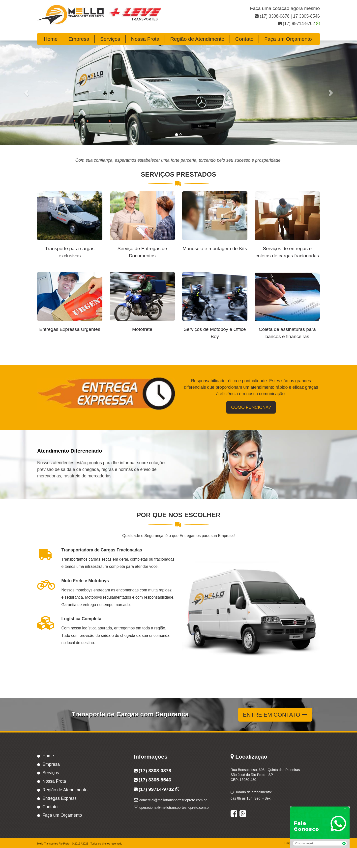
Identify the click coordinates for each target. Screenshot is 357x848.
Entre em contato (275, 714)
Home (51, 39)
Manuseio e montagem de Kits (214, 248)
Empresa (78, 39)
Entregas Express (59, 798)
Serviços (110, 39)
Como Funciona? (251, 407)
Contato (244, 39)
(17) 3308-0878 (275, 16)
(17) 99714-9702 (299, 23)
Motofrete (142, 329)
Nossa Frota (145, 39)
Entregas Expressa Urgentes (69, 329)
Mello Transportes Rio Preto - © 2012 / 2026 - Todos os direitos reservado (79, 843)
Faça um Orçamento (288, 39)
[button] (27, 92)
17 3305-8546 (306, 16)
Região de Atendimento (197, 39)
